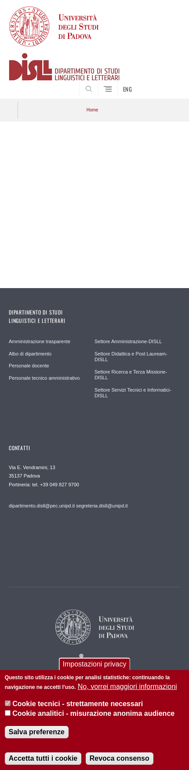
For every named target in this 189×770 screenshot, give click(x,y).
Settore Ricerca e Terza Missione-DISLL (130, 375)
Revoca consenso (119, 763)
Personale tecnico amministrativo (44, 378)
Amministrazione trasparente (39, 341)
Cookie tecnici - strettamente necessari (77, 709)
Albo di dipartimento (30, 353)
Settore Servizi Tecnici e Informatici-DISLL (132, 393)
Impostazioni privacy (95, 669)
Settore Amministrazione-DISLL (128, 341)
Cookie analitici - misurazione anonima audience (93, 718)
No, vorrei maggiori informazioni (127, 692)
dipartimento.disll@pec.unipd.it (42, 505)
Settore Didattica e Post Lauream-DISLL (130, 357)
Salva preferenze (37, 736)
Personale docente (29, 365)
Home (92, 109)
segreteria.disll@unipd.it (102, 505)
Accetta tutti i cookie (43, 763)
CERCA (166, 82)
